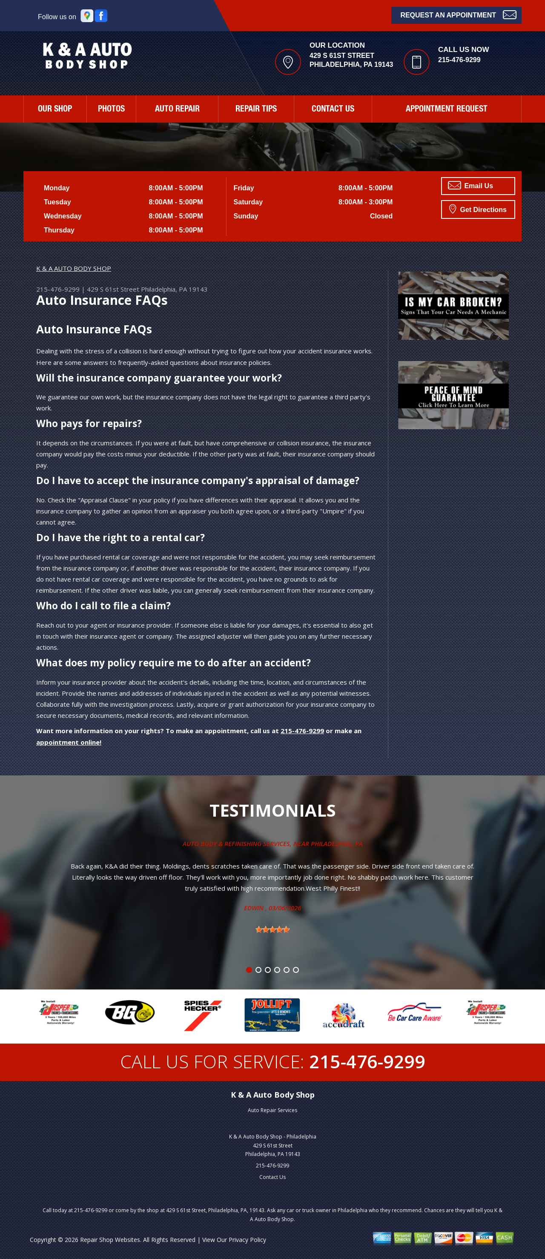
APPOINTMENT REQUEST (447, 110)
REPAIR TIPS (256, 110)
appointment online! (68, 742)
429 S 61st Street (113, 289)
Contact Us (272, 1177)
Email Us (470, 185)
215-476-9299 (459, 59)
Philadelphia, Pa (337, 843)
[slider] (272, 929)
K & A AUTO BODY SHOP (73, 268)
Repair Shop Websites (110, 1240)
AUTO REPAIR (177, 110)
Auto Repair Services (272, 1110)
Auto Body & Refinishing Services (236, 843)
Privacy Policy (247, 1240)
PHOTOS (111, 110)
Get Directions (478, 208)
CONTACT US (333, 110)
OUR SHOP (55, 110)
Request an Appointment (458, 14)
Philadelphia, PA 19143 (174, 289)
